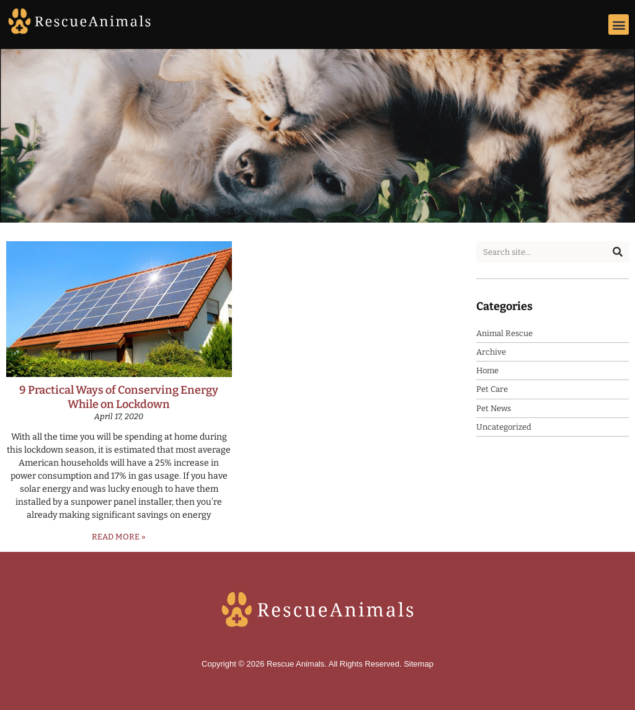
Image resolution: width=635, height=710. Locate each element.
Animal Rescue (504, 333)
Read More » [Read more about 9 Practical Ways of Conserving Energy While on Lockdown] (119, 536)
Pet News (493, 408)
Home (487, 370)
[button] (618, 24)
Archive (491, 352)
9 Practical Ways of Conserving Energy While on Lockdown (118, 397)
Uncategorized (503, 427)
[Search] (618, 252)
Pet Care (492, 389)
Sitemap (418, 663)
